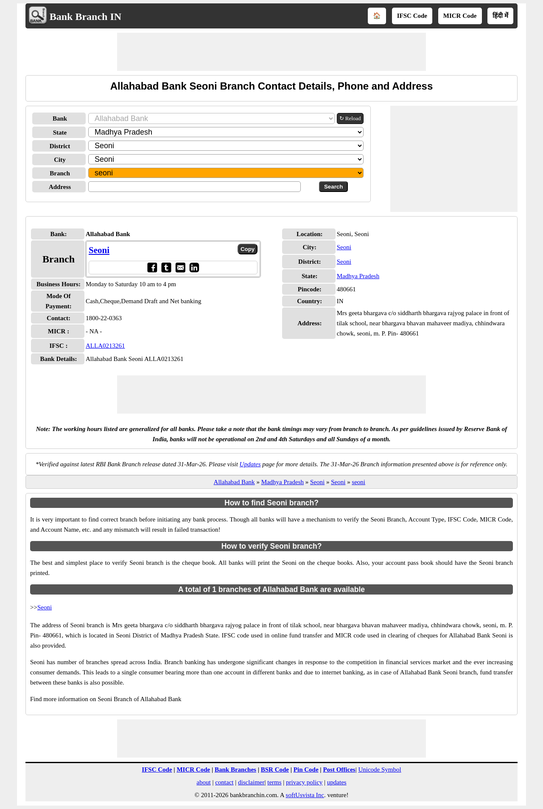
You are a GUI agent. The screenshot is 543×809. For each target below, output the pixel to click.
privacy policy (304, 782)
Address (60, 186)
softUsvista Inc (305, 795)
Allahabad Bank (234, 482)
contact (224, 782)
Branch (60, 173)
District (60, 146)
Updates (250, 464)
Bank (60, 118)
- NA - (94, 331)
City (60, 159)
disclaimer (251, 782)
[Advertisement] (271, 52)
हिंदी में (500, 15)
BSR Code (275, 769)
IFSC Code (412, 15)
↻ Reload (350, 118)
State (60, 132)
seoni (358, 482)
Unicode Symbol (379, 769)
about (203, 782)
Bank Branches (235, 769)
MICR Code (460, 15)
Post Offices (339, 769)
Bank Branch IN (85, 16)
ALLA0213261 (105, 345)
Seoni (99, 250)
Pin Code (306, 769)
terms (274, 782)
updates (337, 782)
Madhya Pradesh (358, 276)
